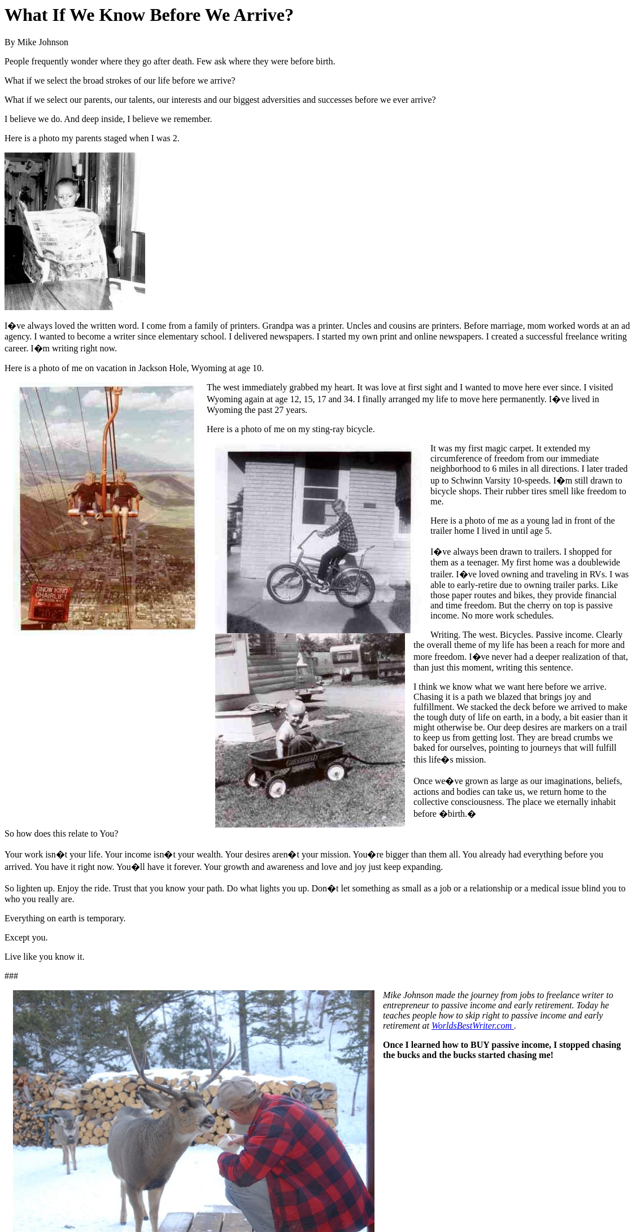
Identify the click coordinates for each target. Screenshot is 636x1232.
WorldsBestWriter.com (473, 1025)
